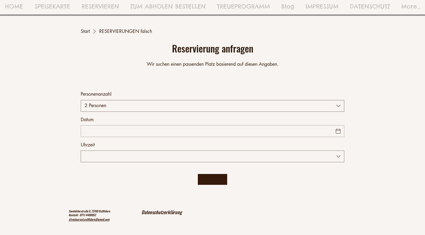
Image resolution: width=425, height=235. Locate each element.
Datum (87, 119)
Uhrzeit (88, 145)
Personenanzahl (96, 94)
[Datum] (207, 131)
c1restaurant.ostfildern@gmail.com (89, 219)
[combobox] (212, 106)
